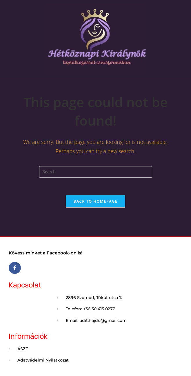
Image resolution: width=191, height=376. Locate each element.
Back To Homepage (95, 201)
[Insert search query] (95, 172)
